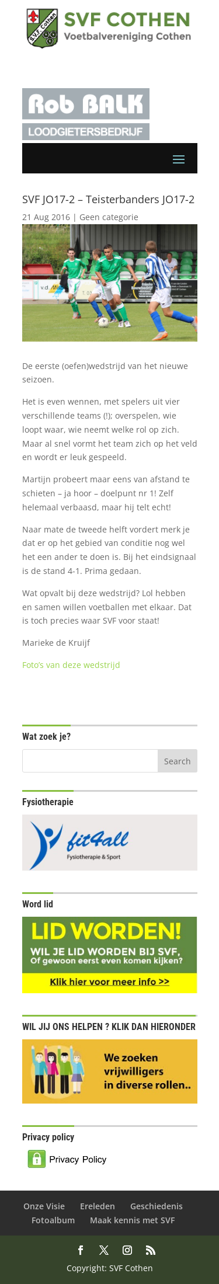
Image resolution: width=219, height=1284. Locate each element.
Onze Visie (44, 1206)
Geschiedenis (156, 1206)
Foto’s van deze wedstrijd (71, 664)
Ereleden (97, 1206)
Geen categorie (108, 216)
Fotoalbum (53, 1220)
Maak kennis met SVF (132, 1220)
